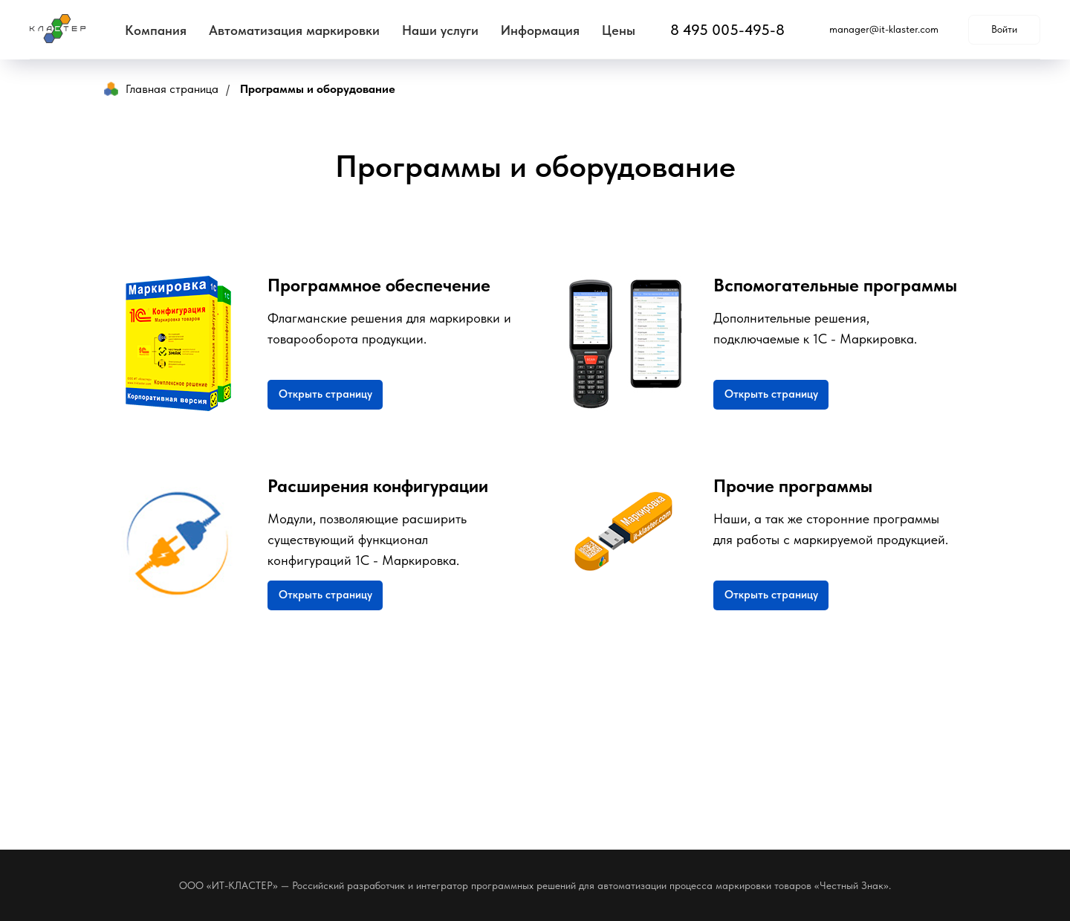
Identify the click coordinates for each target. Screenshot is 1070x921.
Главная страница (161, 89)
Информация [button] (540, 30)
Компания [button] (156, 30)
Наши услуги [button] (440, 30)
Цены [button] (618, 30)
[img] (624, 544)
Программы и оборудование (317, 89)
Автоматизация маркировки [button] (294, 30)
